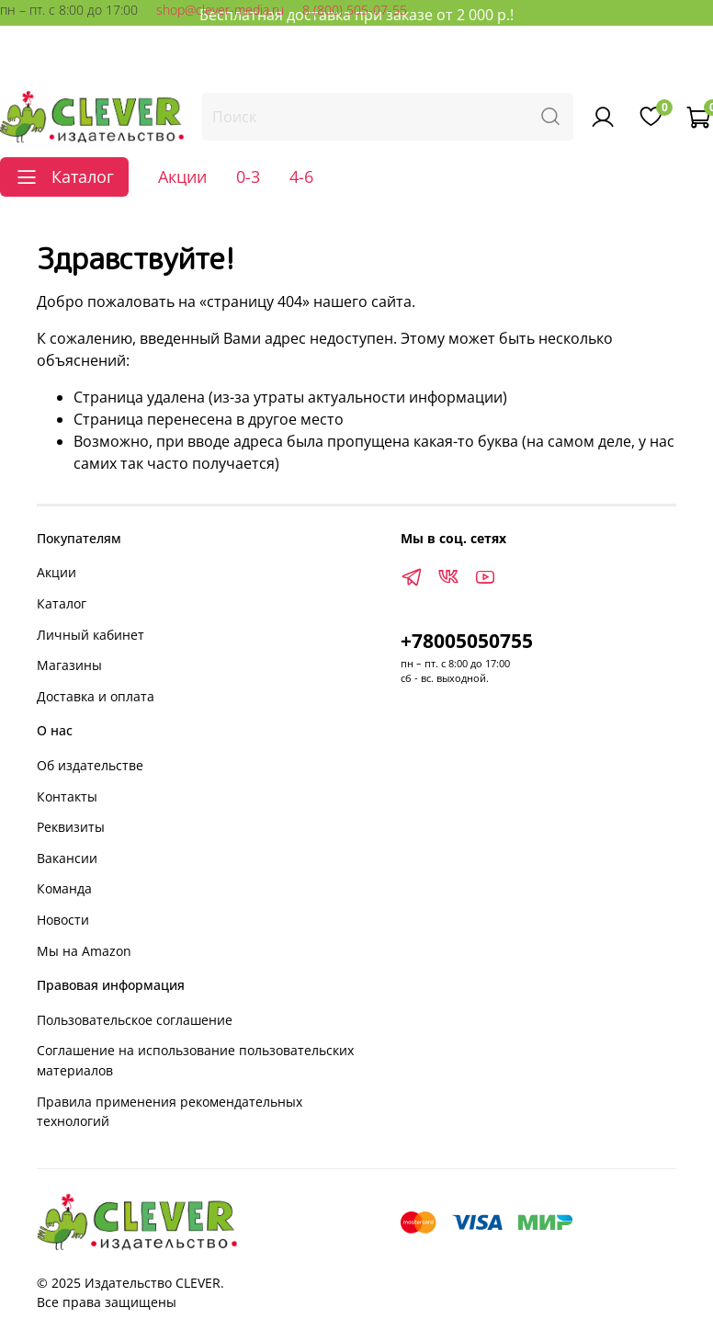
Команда (64, 888)
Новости (63, 919)
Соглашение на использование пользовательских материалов (195, 1060)
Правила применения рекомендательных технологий (169, 1112)
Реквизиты (71, 827)
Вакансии (67, 858)
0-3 (248, 176)
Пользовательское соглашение (134, 1020)
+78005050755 (467, 641)
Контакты (67, 796)
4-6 (301, 176)
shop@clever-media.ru (220, 9)
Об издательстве (90, 765)
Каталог (61, 603)
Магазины (69, 665)
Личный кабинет (90, 634)
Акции (182, 176)
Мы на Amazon (84, 951)
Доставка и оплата (95, 696)
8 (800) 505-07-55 (354, 9)
